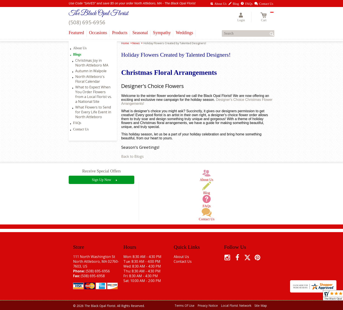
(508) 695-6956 (87, 22)
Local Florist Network (236, 305)
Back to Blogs (132, 156)
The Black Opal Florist (98, 13)
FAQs (77, 123)
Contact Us (81, 129)
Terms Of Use (184, 305)
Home (125, 43)
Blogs (77, 54)
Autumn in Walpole (91, 70)
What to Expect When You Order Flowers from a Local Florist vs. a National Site (93, 94)
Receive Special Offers (101, 171)
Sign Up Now (101, 180)
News (136, 43)
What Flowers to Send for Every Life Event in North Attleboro (93, 112)
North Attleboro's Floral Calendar (90, 79)
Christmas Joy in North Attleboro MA (91, 63)
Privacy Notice (208, 305)
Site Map (260, 305)
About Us (80, 48)
